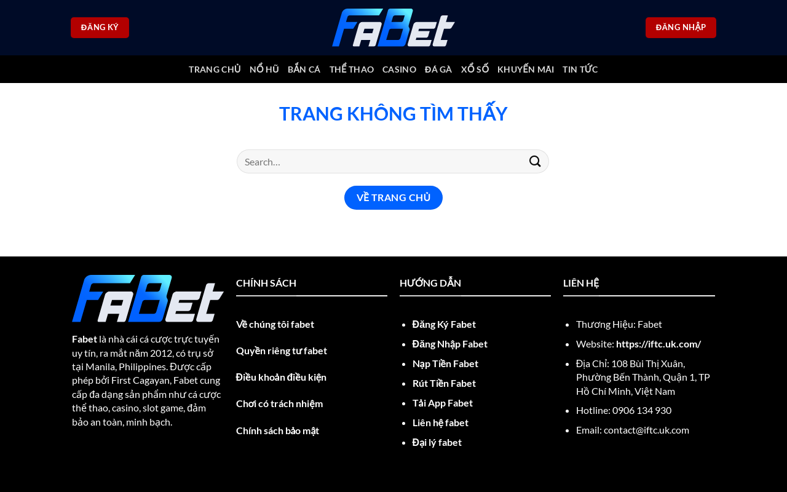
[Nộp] (535, 161)
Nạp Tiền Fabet (445, 363)
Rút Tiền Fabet (444, 383)
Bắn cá (304, 69)
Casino (399, 69)
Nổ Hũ (264, 69)
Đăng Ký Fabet (444, 324)
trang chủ (214, 69)
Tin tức (580, 69)
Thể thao (352, 69)
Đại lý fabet (437, 442)
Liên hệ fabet (441, 422)
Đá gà (439, 69)
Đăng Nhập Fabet (450, 343)
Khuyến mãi (525, 69)
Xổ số (475, 69)
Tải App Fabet (443, 402)
